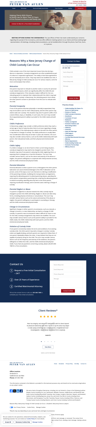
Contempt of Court (71, 118)
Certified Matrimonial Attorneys (75, 137)
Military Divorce (70, 147)
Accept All (8, 422)
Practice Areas (67, 105)
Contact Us (80, 8)
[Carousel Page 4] (51, 341)
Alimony (67, 139)
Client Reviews (59, 8)
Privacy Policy (69, 363)
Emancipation (69, 135)
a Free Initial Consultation (77, 3)
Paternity (68, 129)
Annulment (68, 116)
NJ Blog (70, 8)
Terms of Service (55, 414)
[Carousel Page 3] (48, 341)
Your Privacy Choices (17, 407)
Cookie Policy (31, 407)
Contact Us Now (73, 61)
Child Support (69, 133)
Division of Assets (70, 112)
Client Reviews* (48, 310)
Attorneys (23, 8)
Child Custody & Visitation (35, 53)
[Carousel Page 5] (54, 341)
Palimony (68, 127)
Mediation (68, 120)
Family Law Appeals (71, 122)
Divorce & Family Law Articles (40, 8)
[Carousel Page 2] (44, 341)
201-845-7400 (81, 5)
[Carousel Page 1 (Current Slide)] (41, 341)
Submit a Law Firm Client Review (48, 353)
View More (48, 347)
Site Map (76, 363)
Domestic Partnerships (72, 145)
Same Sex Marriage (71, 131)
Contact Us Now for (79, 1)
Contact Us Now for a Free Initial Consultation (26, 24)
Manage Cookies (41, 407)
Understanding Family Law (73, 143)
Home (13, 8)
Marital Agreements (71, 141)
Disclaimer (61, 363)
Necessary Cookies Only (23, 422)
